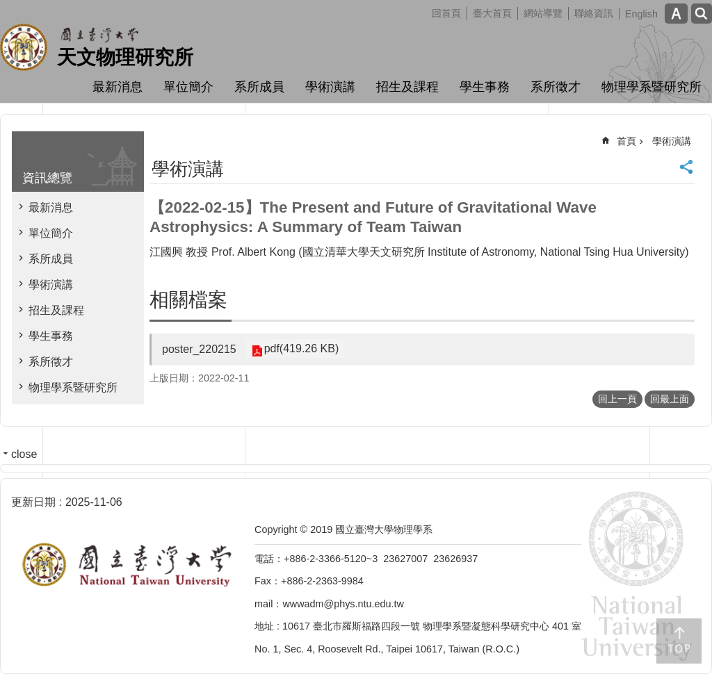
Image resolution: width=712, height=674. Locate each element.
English (641, 13)
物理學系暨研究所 (651, 87)
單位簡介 (188, 87)
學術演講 (330, 87)
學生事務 (485, 87)
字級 (676, 13)
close (24, 454)
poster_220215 (199, 349)
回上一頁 (617, 398)
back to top (679, 641)
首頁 (626, 141)
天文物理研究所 (125, 57)
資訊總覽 (47, 178)
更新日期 (33, 502)
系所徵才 (556, 87)
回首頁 (446, 13)
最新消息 (117, 87)
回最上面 (669, 398)
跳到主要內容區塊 (7, 7)
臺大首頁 (492, 13)
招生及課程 (407, 87)
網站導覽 (543, 13)
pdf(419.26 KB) (300, 348)
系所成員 (259, 87)
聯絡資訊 (593, 13)
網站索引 (701, 13)
